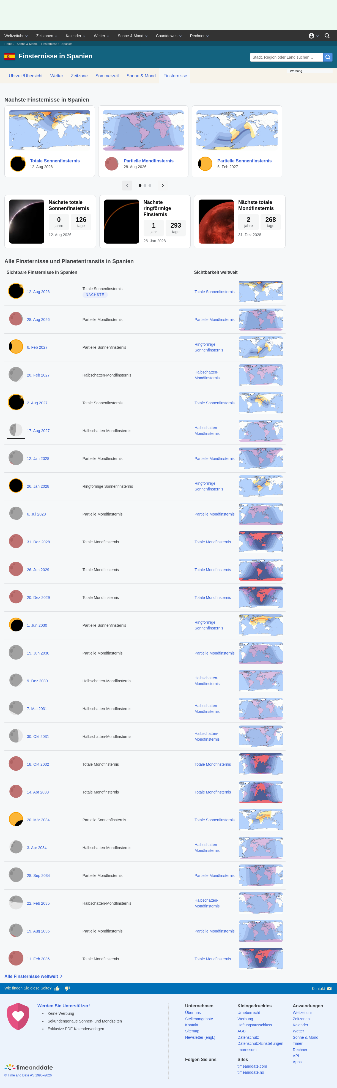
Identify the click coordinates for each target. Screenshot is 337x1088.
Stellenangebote (199, 1019)
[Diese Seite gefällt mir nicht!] (66, 988)
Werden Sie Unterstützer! (63, 1006)
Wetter (99, 36)
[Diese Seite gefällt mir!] (57, 988)
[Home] (28, 1068)
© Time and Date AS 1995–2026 (28, 1075)
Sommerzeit (107, 75)
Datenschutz (248, 1037)
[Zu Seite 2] (145, 185)
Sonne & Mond (130, 36)
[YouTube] (227, 1069)
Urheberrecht (248, 1012)
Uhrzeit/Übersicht (26, 75)
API (296, 1056)
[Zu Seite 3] (150, 185)
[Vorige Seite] (127, 185)
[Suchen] (327, 35)
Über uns (193, 1012)
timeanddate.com (252, 1066)
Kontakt (322, 988)
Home (8, 43)
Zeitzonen (44, 36)
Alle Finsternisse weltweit (34, 976)
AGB (241, 1031)
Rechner (197, 36)
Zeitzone (79, 75)
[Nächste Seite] (163, 185)
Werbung (245, 1019)
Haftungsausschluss (254, 1025)
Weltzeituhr (14, 36)
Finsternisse (49, 43)
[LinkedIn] (208, 1069)
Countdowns (166, 36)
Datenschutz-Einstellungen (260, 1043)
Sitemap (192, 1031)
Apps (297, 1062)
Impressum (246, 1050)
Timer (297, 1043)
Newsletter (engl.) (200, 1037)
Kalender (73, 36)
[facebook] (189, 1069)
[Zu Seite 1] (140, 185)
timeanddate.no (250, 1072)
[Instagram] (217, 1069)
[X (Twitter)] (198, 1069)
